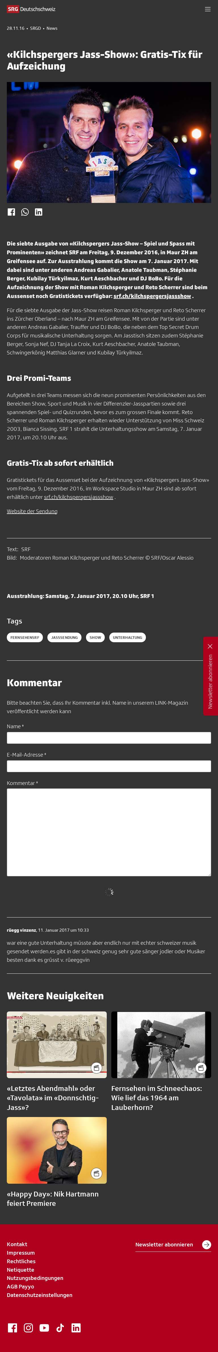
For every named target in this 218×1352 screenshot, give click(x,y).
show (95, 637)
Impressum (21, 1253)
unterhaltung (127, 637)
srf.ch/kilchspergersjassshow (152, 296)
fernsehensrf (25, 637)
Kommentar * (22, 783)
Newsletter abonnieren (173, 1244)
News (52, 28)
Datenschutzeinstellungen (39, 1295)
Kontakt (17, 1244)
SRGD (35, 28)
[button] (207, 9)
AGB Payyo (20, 1286)
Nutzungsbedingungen (35, 1278)
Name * (15, 726)
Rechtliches (21, 1261)
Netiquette (20, 1270)
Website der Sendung (32, 511)
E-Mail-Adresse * (26, 754)
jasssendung (64, 637)
